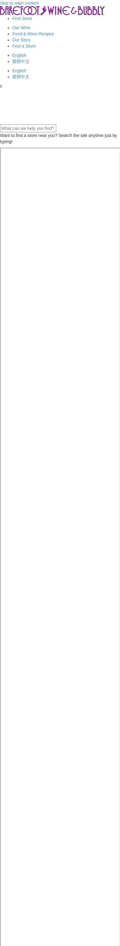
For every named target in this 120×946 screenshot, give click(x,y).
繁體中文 (20, 61)
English (19, 55)
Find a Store (24, 46)
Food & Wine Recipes (33, 33)
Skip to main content (19, 3)
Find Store (22, 18)
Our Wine (21, 27)
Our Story (21, 39)
